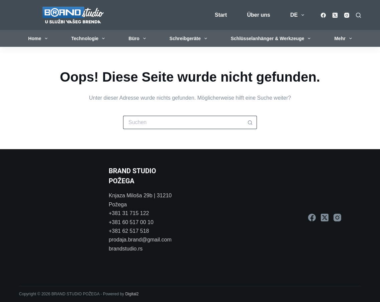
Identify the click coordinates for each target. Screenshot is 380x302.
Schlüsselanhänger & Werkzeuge (272, 38)
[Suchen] (358, 15)
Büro (138, 38)
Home (39, 38)
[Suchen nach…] (183, 122)
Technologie (89, 38)
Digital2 (131, 294)
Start (221, 15)
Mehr (344, 38)
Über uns (258, 15)
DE (298, 15)
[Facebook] (323, 15)
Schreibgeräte (190, 38)
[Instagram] (346, 15)
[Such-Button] (250, 122)
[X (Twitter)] (335, 15)
